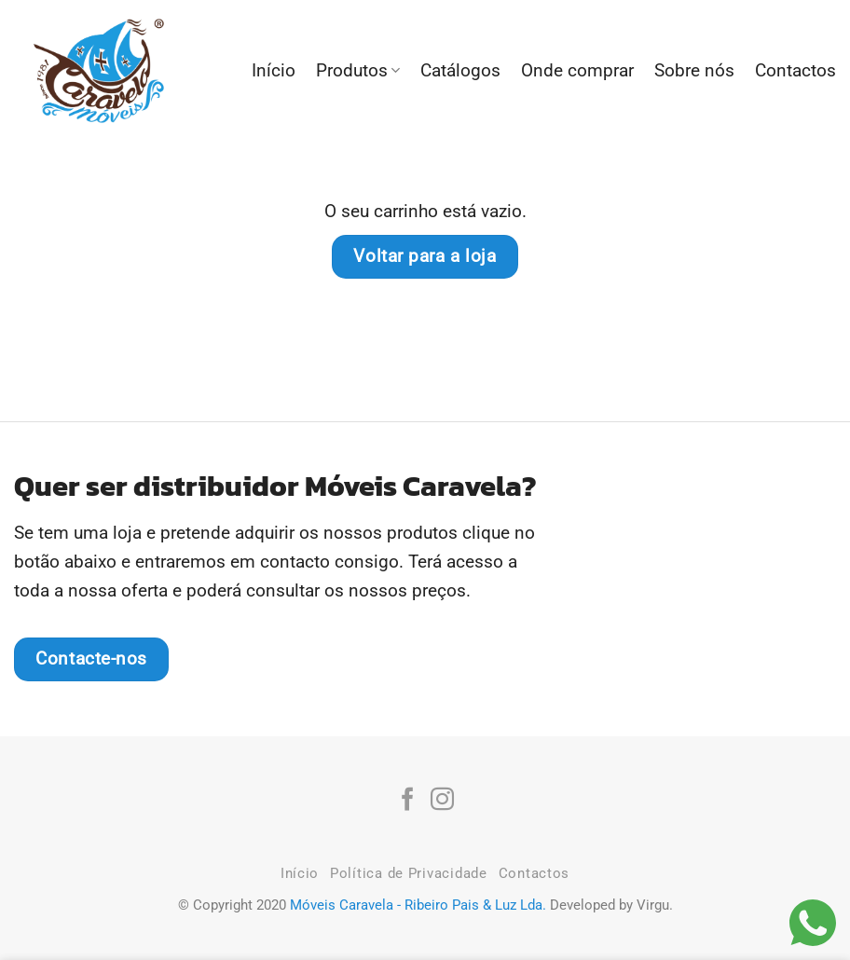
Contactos (795, 70)
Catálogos (460, 70)
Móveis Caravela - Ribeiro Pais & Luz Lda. (418, 905)
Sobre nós (694, 70)
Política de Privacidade (408, 873)
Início (273, 70)
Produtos (358, 70)
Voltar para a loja (424, 256)
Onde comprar (577, 70)
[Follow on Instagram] (442, 801)
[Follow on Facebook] (407, 801)
